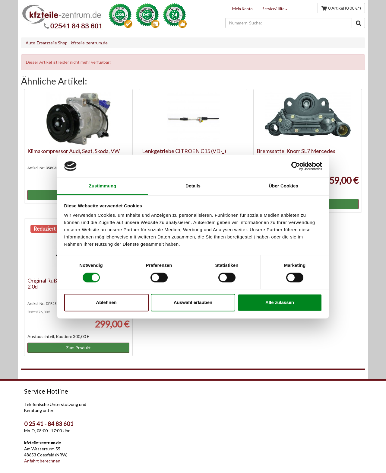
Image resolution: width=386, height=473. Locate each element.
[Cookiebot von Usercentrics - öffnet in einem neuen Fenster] (295, 166)
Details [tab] (193, 186)
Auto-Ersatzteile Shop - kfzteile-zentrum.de (67, 42)
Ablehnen (106, 302)
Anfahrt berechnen (42, 460)
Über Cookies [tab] (283, 186)
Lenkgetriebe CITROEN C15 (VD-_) (184, 151)
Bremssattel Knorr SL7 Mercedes (296, 151)
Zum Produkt (78, 347)
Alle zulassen (279, 302)
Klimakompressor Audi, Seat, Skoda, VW (73, 151)
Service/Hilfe (274, 8)
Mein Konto (242, 8)
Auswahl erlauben (193, 302)
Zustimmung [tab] (102, 186)
